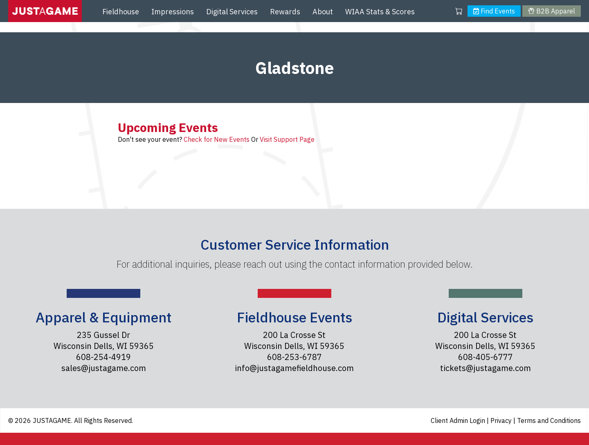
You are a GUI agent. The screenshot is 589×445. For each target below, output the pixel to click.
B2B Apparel (551, 11)
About (322, 11)
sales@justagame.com (103, 367)
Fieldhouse (120, 11)
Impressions (172, 11)
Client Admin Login (459, 420)
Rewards (285, 11)
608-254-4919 (103, 356)
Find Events (494, 11)
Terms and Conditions (549, 420)
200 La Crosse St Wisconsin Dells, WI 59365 (294, 340)
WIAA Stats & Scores (380, 11)
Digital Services (232, 11)
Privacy (501, 420)
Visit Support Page (287, 139)
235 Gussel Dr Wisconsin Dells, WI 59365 (104, 340)
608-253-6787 (294, 356)
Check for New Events (217, 139)
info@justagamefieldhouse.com (294, 367)
